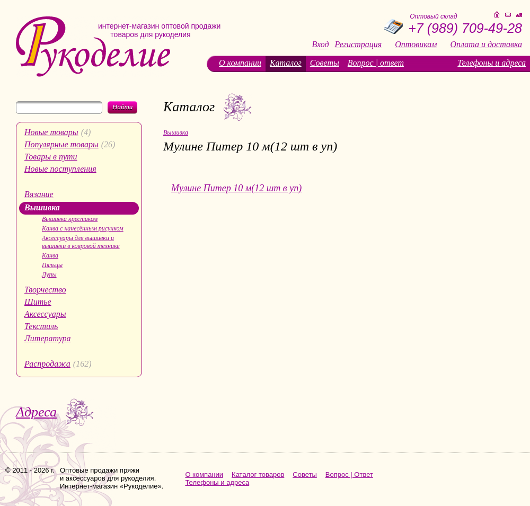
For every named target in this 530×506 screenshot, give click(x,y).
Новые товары (51, 132)
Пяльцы (52, 265)
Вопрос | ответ (376, 62)
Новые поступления (60, 168)
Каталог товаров (258, 474)
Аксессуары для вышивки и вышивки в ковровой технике (81, 242)
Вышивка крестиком (70, 219)
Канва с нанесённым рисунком (82, 228)
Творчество (45, 289)
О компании (240, 62)
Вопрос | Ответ (349, 474)
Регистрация (358, 44)
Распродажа (47, 363)
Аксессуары (45, 313)
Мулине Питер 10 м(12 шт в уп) (236, 188)
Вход (320, 44)
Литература (47, 338)
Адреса (36, 412)
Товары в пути (50, 156)
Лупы (49, 274)
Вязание (39, 194)
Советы (324, 62)
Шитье (37, 301)
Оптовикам (416, 44)
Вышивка (42, 207)
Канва (50, 255)
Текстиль (41, 326)
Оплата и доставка (486, 44)
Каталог (286, 62)
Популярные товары (61, 144)
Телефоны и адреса (491, 62)
